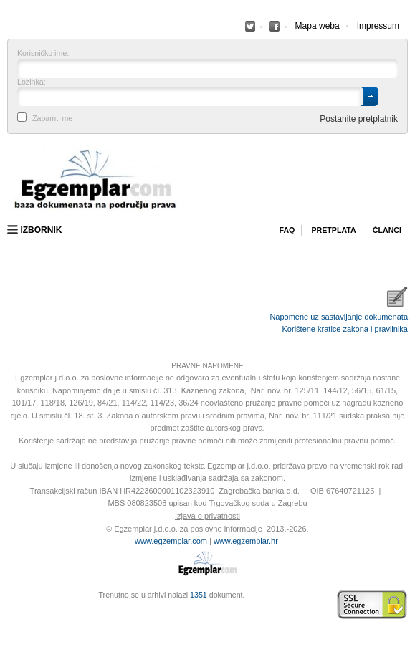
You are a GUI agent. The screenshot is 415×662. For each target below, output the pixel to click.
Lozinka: (31, 82)
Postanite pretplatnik (359, 119)
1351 (198, 594)
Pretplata (333, 230)
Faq (287, 230)
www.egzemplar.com (171, 541)
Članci (387, 230)
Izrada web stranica (10, 604)
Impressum (378, 26)
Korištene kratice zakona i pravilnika (345, 329)
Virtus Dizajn (10, 611)
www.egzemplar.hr (246, 541)
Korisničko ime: (43, 53)
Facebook (250, 26)
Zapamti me (52, 119)
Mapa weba (317, 26)
